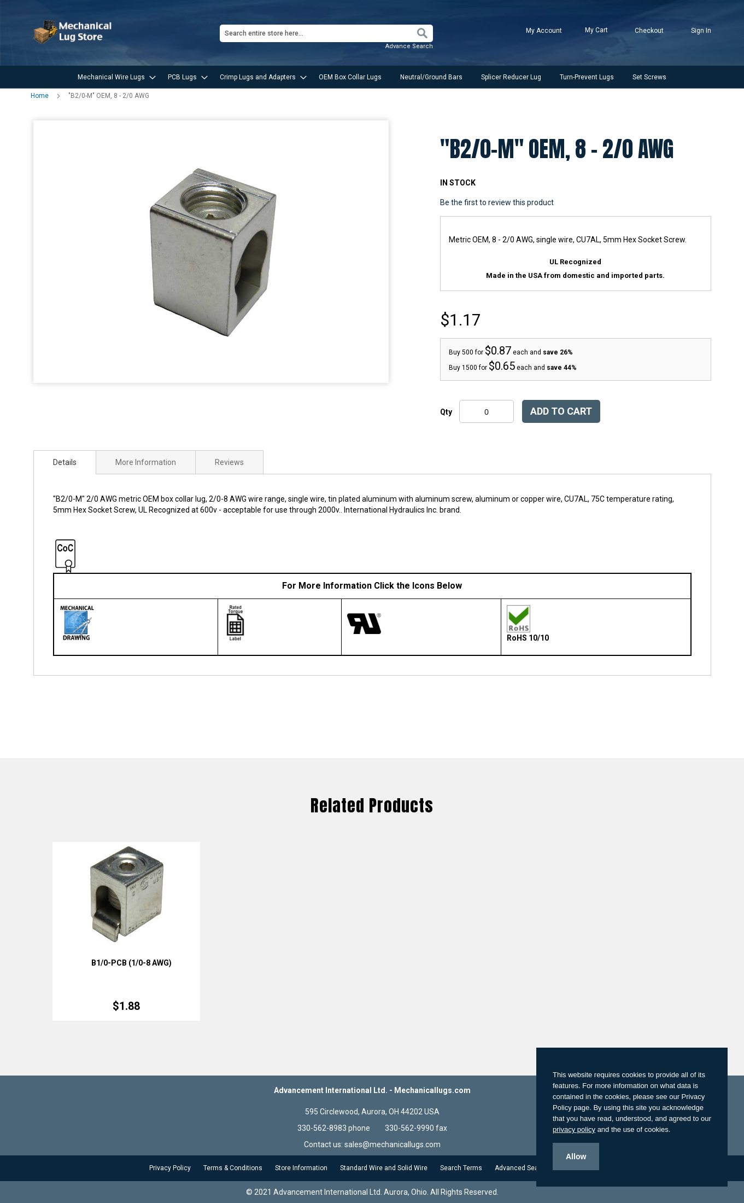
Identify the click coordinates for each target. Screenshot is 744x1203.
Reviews (229, 462)
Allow (576, 1156)
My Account (544, 30)
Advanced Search (521, 1168)
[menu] (372, 77)
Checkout (649, 30)
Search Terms (461, 1168)
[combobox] (326, 33)
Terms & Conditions (232, 1168)
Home (40, 96)
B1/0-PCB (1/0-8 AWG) (131, 962)
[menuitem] (113, 77)
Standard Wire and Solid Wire (383, 1168)
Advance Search (409, 46)
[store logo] (73, 32)
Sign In (701, 30)
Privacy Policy (170, 1168)
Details (65, 462)
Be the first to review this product (497, 202)
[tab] (64, 462)
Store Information (301, 1168)
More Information (145, 462)
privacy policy (574, 1129)
